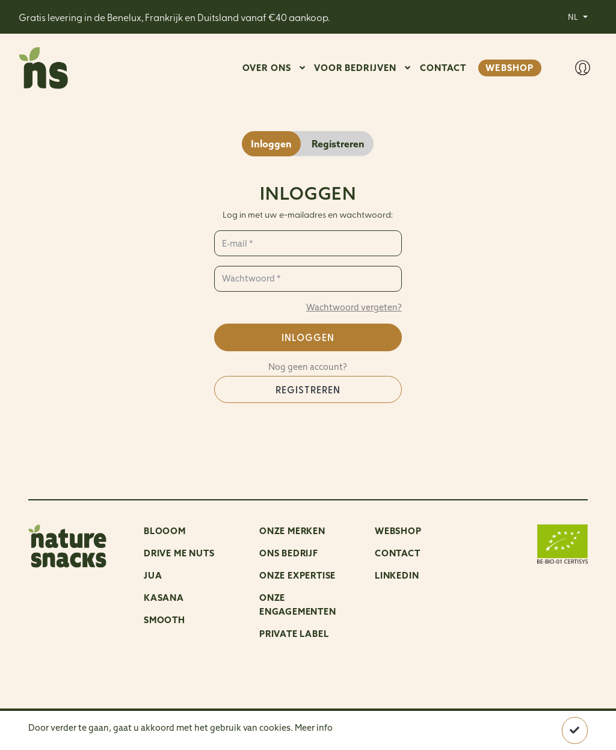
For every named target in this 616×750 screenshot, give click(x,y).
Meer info (314, 727)
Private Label (293, 633)
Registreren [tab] (338, 144)
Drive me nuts (179, 553)
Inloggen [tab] (271, 144)
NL (574, 16)
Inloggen (308, 337)
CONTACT (443, 67)
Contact (397, 553)
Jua (153, 575)
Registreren (308, 389)
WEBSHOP (509, 67)
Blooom (165, 530)
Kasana (164, 597)
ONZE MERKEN (292, 530)
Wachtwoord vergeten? (354, 307)
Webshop (398, 530)
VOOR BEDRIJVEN (355, 67)
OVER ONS (266, 67)
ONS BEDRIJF (288, 553)
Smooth (164, 620)
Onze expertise (297, 575)
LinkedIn (397, 575)
